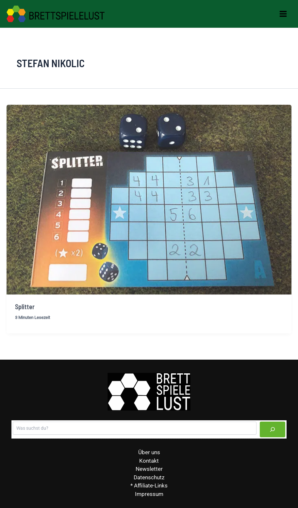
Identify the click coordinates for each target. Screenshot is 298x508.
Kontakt (149, 460)
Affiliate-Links (151, 485)
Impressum (149, 494)
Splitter (25, 310)
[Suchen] (272, 429)
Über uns (149, 452)
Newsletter (149, 469)
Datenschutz (149, 477)
